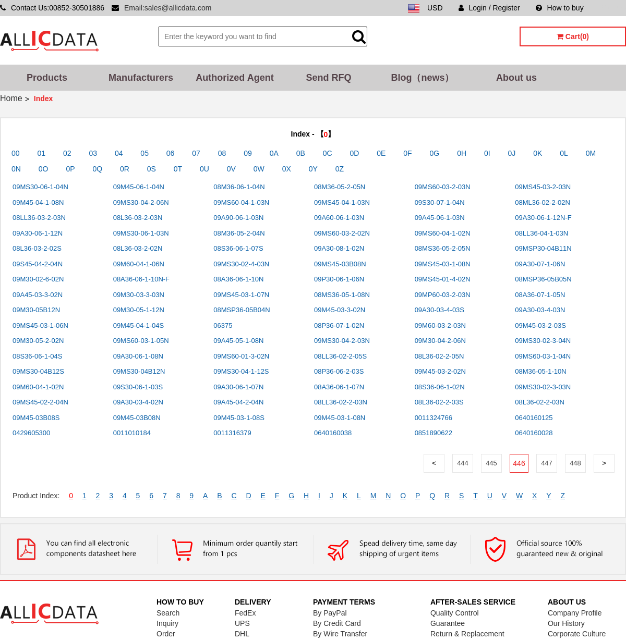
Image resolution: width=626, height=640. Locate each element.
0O (44, 169)
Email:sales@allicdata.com (168, 8)
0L (564, 153)
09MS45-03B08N (340, 264)
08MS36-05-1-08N (342, 295)
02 (67, 153)
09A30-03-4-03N (540, 310)
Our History (566, 623)
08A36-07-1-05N (540, 295)
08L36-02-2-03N (539, 402)
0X (286, 169)
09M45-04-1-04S (138, 325)
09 (248, 153)
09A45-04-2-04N (238, 402)
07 (196, 153)
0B (300, 153)
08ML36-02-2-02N (542, 202)
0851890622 (433, 433)
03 (93, 153)
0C (327, 153)
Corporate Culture (577, 634)
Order (165, 634)
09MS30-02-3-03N (543, 387)
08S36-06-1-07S (238, 248)
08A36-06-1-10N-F (141, 279)
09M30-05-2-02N (38, 340)
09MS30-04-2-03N (342, 340)
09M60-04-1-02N (38, 387)
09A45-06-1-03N (440, 217)
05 (144, 153)
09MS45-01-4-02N (443, 279)
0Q (97, 169)
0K (537, 153)
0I (487, 153)
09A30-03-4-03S (439, 310)
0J (512, 153)
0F (407, 153)
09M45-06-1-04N (138, 187)
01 (41, 153)
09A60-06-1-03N (339, 217)
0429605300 (31, 433)
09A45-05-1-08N (238, 340)
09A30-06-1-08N (138, 356)
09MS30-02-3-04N (543, 340)
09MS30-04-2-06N (141, 202)
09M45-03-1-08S (238, 418)
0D (354, 153)
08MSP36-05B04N (241, 310)
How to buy (560, 8)
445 (491, 463)
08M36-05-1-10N (540, 371)
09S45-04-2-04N (38, 264)
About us (516, 77)
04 (119, 153)
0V (231, 169)
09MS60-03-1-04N (543, 356)
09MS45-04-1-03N (342, 202)
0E (381, 153)
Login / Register (489, 8)
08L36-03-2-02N (138, 248)
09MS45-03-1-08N (443, 264)
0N (16, 169)
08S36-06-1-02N (440, 387)
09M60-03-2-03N (440, 325)
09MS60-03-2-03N (443, 187)
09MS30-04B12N (139, 371)
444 (462, 463)
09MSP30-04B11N (543, 248)
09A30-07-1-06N (540, 264)
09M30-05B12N (36, 310)
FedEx (245, 613)
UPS (242, 623)
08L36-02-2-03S (439, 402)
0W (259, 169)
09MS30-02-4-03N (241, 264)
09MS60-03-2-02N (342, 233)
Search (167, 613)
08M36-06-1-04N (238, 187)
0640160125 (533, 418)
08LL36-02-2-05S (340, 356)
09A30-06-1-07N (238, 387)
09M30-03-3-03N (138, 295)
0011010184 (132, 433)
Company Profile (575, 613)
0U (204, 169)
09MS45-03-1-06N (40, 325)
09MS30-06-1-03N (141, 233)
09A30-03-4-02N (138, 402)
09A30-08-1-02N (339, 248)
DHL (242, 634)
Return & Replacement (467, 634)
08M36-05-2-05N (339, 187)
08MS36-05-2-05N (443, 248)
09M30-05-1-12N (138, 310)
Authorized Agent (234, 77)
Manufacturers (141, 77)
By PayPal (330, 613)
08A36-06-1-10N (238, 279)
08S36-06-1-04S (37, 356)
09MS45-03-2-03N (543, 187)
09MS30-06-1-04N (40, 187)
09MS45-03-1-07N (241, 295)
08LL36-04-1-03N (541, 233)
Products (47, 77)
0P (70, 169)
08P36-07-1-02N (339, 325)
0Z (339, 169)
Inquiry (167, 623)
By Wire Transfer (340, 634)
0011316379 (232, 433)
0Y (313, 169)
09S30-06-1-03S (138, 387)
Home (11, 98)
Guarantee (447, 623)
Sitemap (612, 8)
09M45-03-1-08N (339, 418)
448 (575, 463)
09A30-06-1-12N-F (543, 217)
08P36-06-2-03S (339, 371)
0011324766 (433, 418)
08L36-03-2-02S (37, 248)
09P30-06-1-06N (339, 279)
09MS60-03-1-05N (141, 340)
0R (124, 169)
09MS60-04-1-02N (443, 233)
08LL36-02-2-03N (340, 402)
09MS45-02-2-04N (40, 402)
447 (546, 463)
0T (178, 169)
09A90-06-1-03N (238, 217)
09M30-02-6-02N (38, 279)
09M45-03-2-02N (440, 371)
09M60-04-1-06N (138, 264)
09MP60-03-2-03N (443, 295)
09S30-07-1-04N (440, 202)
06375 (222, 325)
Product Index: (36, 495)
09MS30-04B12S (38, 371)
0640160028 (533, 433)
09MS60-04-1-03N (241, 202)
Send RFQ (328, 77)
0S (151, 169)
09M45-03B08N (137, 418)
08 (222, 153)
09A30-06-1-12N (38, 233)
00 (15, 153)
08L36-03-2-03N (138, 217)
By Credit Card (337, 623)
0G (435, 153)
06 (170, 153)
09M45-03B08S (36, 418)
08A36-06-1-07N (339, 387)
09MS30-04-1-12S (241, 371)
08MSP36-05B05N (543, 279)
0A (274, 153)
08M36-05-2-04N (238, 233)
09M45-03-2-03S (540, 325)
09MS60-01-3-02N (241, 356)
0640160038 (333, 433)
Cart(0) (573, 36)
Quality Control (454, 613)
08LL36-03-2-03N (39, 217)
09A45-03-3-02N (38, 295)
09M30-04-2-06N (440, 340)
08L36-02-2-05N (439, 356)
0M (591, 153)
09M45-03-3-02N (339, 310)
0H (461, 153)
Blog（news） (422, 77)
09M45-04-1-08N (38, 202)
